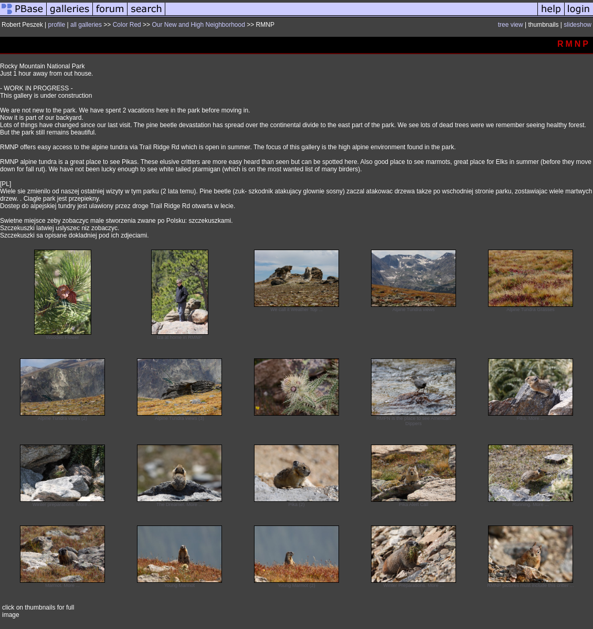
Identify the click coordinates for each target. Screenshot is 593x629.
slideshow (577, 24)
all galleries (86, 24)
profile (57, 24)
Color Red (127, 24)
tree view (510, 24)
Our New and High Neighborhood (198, 24)
